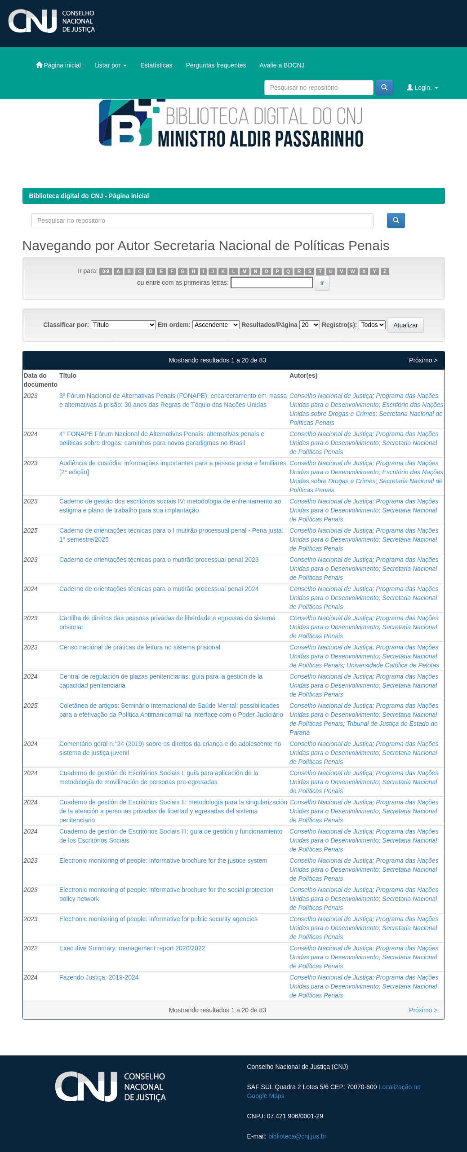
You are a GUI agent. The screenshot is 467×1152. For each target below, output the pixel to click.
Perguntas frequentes (216, 65)
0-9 (105, 271)
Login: (422, 87)
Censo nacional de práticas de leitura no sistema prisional (139, 647)
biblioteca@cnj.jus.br (297, 1136)
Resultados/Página (269, 324)
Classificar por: (66, 324)
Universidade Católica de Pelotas (393, 665)
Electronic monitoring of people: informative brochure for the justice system (163, 860)
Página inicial (58, 65)
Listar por (110, 65)
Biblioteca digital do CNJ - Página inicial (89, 195)
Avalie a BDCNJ (282, 65)
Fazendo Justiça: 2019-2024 (99, 977)
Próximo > (423, 360)
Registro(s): (339, 324)
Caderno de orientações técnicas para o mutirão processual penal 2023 (159, 559)
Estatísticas (156, 65)
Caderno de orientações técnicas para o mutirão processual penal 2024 (159, 588)
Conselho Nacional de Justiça (330, 395)
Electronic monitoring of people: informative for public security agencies (158, 918)
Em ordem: (174, 324)
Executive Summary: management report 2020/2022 (132, 948)
